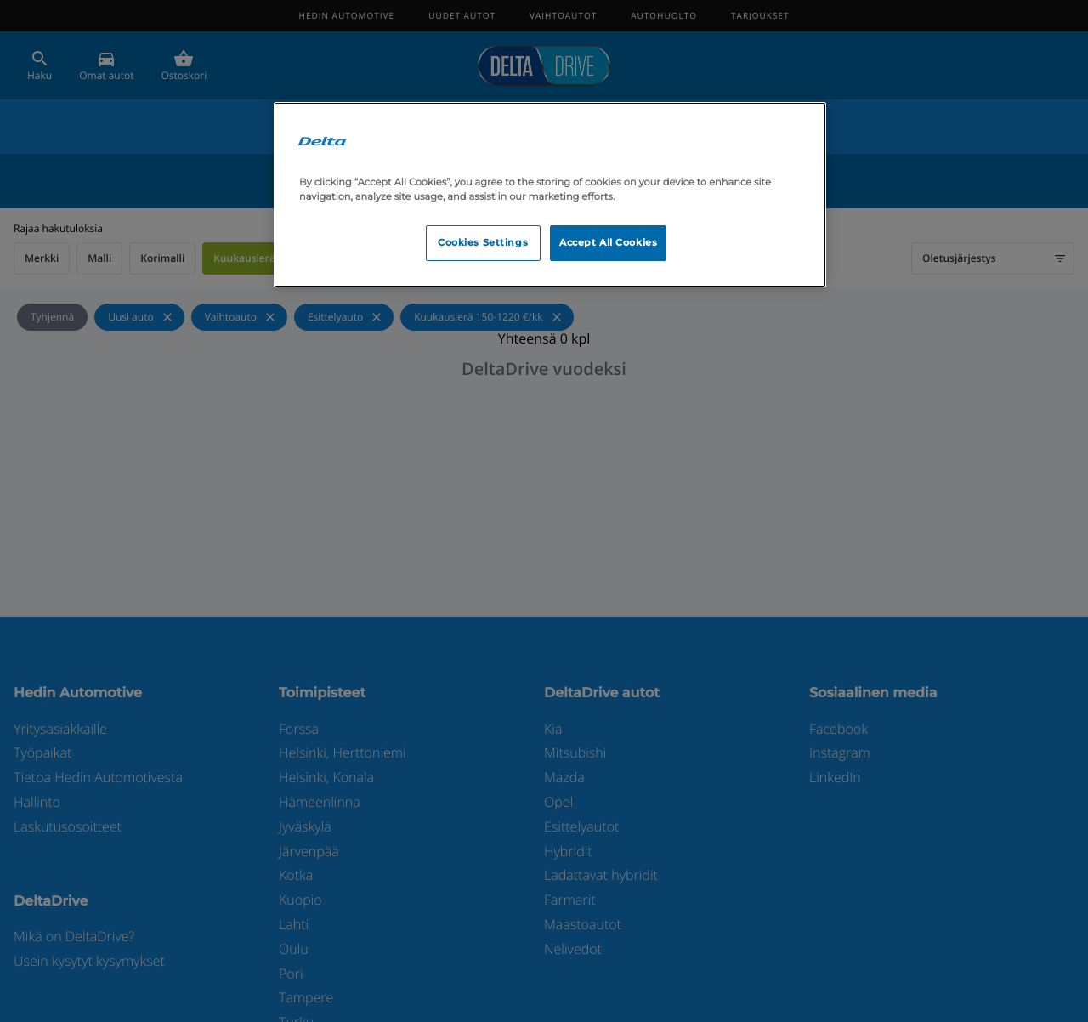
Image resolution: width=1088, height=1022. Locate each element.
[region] (550, 194)
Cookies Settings (483, 242)
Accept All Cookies (608, 242)
